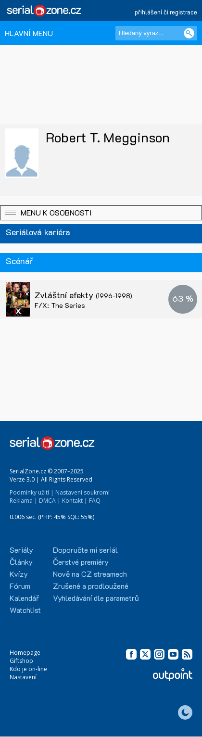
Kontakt (72, 500)
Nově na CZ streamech (90, 574)
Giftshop (21, 661)
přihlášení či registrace (166, 12)
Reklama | (24, 500)
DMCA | (50, 500)
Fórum (20, 586)
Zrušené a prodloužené (90, 586)
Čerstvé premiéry (81, 562)
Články (21, 562)
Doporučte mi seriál (85, 550)
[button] (101, 212)
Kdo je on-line (28, 669)
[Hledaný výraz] (156, 33)
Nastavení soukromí (82, 492)
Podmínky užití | (32, 492)
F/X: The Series (60, 305)
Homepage (25, 652)
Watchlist (25, 610)
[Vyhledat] (189, 33)
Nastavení (23, 677)
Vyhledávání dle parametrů (96, 598)
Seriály (21, 550)
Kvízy (19, 574)
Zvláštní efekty (83, 295)
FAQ (95, 500)
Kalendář (24, 598)
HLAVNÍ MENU (29, 33)
